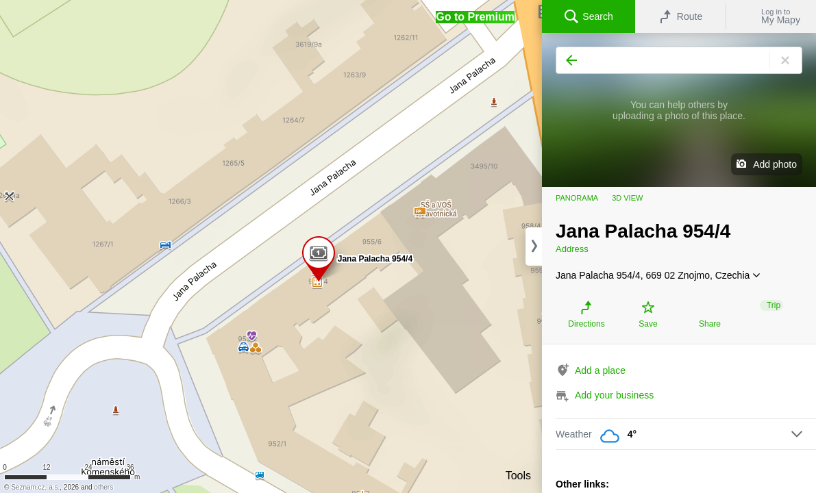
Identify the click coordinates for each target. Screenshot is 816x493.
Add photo (775, 164)
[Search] (679, 60)
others (103, 487)
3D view (627, 198)
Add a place (600, 370)
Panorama (577, 198)
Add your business (614, 395)
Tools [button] (518, 475)
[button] (475, 17)
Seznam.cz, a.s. (35, 487)
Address (572, 249)
